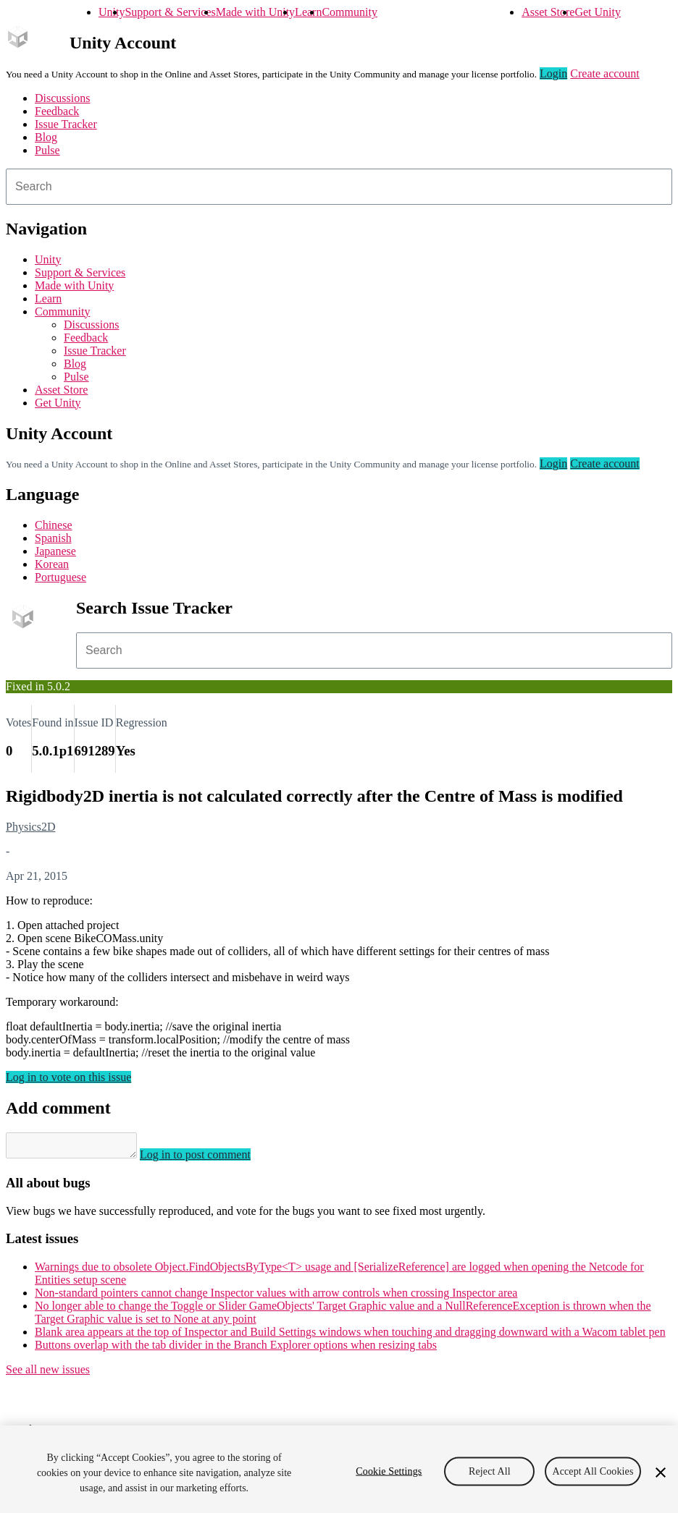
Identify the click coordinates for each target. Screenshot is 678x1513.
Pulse (47, 150)
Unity (112, 12)
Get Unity (597, 12)
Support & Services (170, 12)
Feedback (57, 111)
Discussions (62, 98)
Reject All (490, 1470)
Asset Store (548, 12)
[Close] (660, 1472)
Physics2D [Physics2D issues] (30, 827)
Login (553, 73)
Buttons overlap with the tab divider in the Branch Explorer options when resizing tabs (236, 1349)
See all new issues (48, 1374)
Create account (605, 73)
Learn (308, 12)
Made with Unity (255, 12)
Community (349, 12)
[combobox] (339, 186)
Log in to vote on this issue (68, 1077)
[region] (339, 1469)
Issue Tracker (66, 124)
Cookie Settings (389, 1470)
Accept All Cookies (592, 1470)
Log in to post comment (209, 1159)
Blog (46, 137)
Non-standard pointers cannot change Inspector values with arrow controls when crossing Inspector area (276, 1297)
